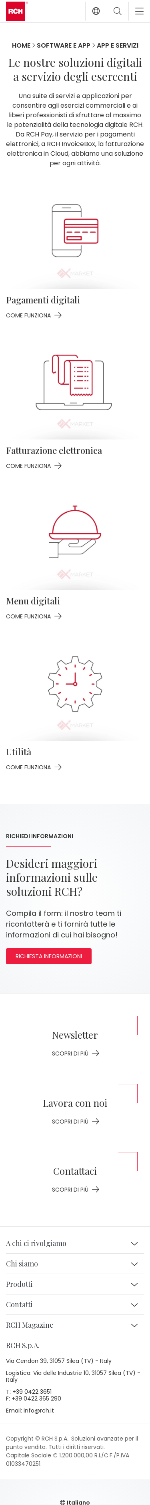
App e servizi (117, 45)
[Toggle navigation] (136, 11)
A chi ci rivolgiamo (36, 1243)
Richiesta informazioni (49, 956)
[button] (96, 11)
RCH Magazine (30, 1325)
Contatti (19, 1304)
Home (21, 45)
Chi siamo (22, 1263)
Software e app (63, 45)
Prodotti (19, 1284)
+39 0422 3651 (32, 1392)
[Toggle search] (117, 11)
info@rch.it (39, 1411)
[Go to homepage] (17, 11)
